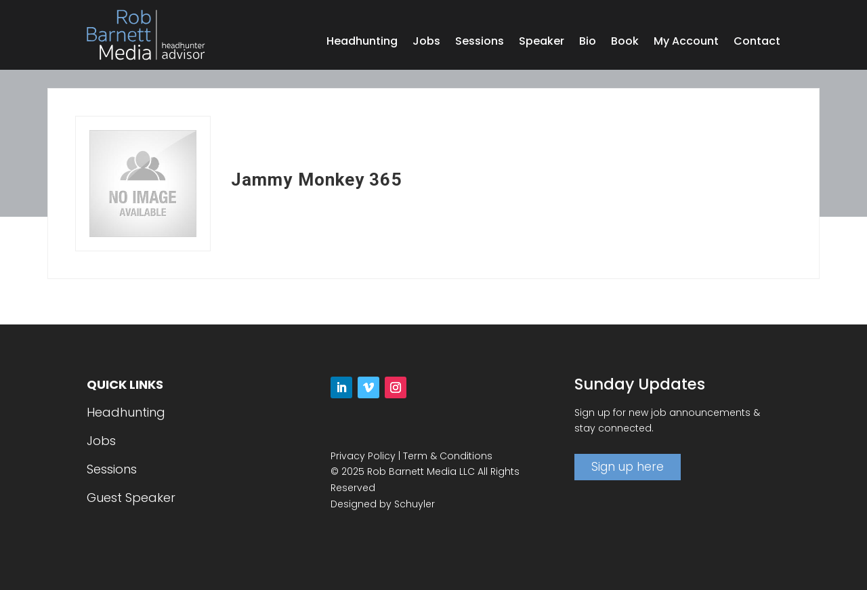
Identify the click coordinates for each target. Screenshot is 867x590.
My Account (686, 43)
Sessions (479, 43)
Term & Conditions (447, 456)
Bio (587, 43)
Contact (757, 43)
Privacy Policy (363, 456)
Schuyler (414, 504)
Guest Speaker (131, 497)
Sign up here (627, 467)
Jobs (426, 43)
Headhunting (362, 43)
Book (625, 43)
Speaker (541, 43)
